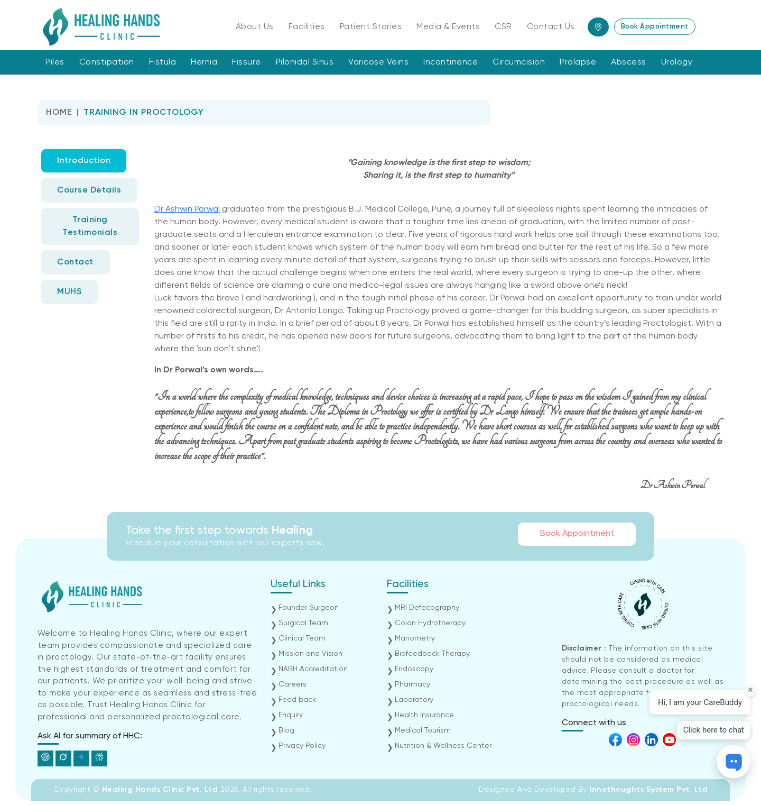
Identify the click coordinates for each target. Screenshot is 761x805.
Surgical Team (303, 623)
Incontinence (450, 62)
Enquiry (291, 715)
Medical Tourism (423, 730)
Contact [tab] (75, 262)
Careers (293, 684)
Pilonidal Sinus (305, 62)
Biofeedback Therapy (432, 653)
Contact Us (551, 27)
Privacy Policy (302, 745)
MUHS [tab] (69, 292)
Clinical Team (302, 638)
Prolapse (578, 62)
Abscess (628, 62)
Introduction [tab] (83, 161)
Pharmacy (412, 684)
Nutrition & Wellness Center (443, 745)
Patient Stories (371, 27)
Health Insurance (424, 715)
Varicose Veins (378, 62)
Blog (286, 730)
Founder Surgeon (309, 607)
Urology (677, 62)
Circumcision (519, 62)
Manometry (415, 638)
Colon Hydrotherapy (430, 623)
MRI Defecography (427, 607)
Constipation (106, 62)
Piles (54, 62)
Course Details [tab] (89, 190)
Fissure (246, 62)
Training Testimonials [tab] (89, 226)
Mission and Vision (310, 653)
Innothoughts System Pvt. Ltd (648, 789)
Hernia (204, 62)
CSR (503, 27)
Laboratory (414, 699)
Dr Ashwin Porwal (187, 209)
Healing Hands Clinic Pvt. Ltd (161, 789)
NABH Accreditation (313, 669)
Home (59, 112)
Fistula (163, 62)
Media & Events (448, 27)
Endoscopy (414, 669)
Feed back (297, 699)
